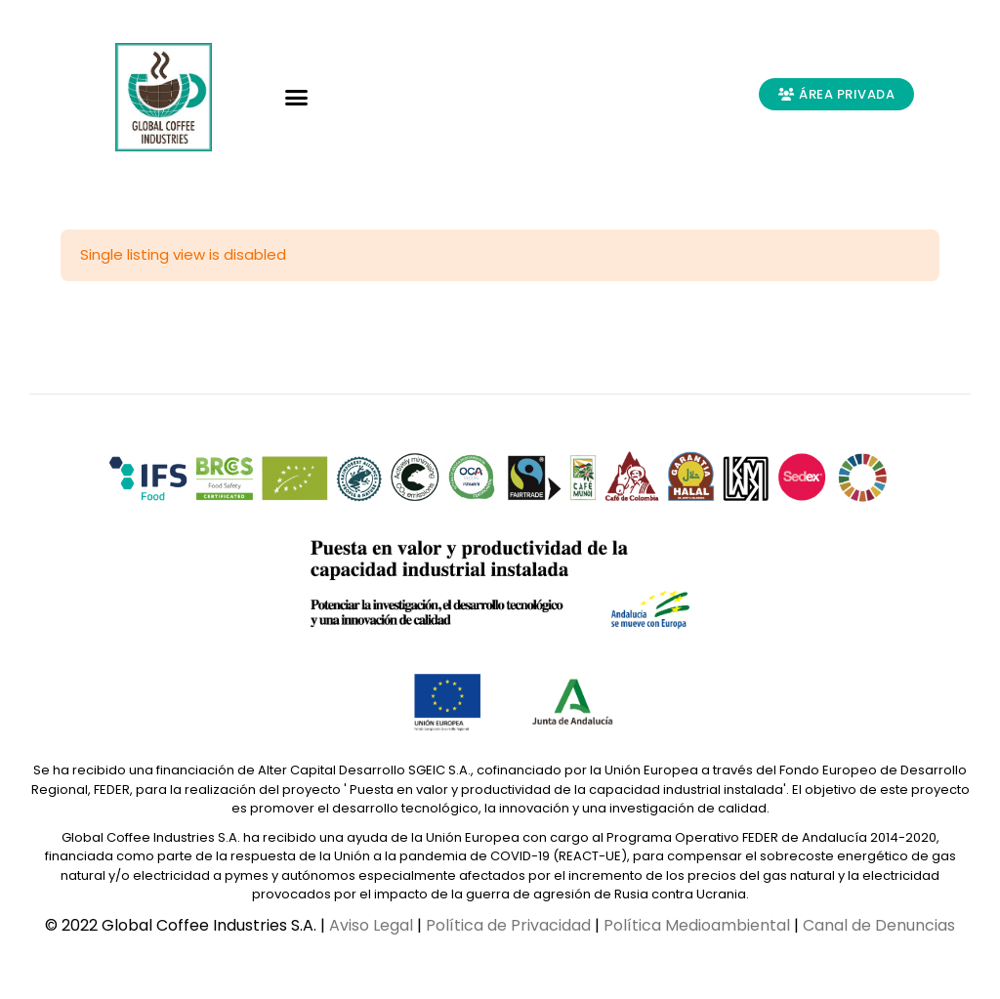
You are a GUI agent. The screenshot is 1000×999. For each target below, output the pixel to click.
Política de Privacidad (508, 925)
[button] (296, 97)
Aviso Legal (371, 925)
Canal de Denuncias (879, 925)
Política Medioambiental (697, 925)
